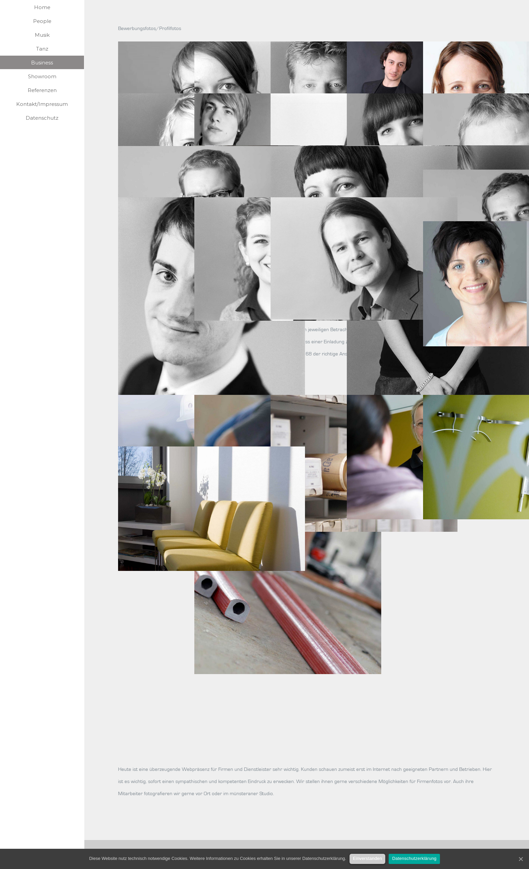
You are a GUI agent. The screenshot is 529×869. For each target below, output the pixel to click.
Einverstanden (367, 858)
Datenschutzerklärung (414, 858)
